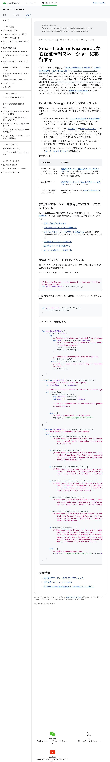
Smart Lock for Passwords (76, 68)
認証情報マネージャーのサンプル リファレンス (63, 578)
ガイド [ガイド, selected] (28, 15)
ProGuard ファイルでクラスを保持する (60, 228)
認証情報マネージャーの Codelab (58, 582)
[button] (15, 30)
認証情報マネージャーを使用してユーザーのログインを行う (69, 586)
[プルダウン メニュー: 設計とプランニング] (60, 3)
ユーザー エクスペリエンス (57, 151)
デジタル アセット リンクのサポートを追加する (64, 232)
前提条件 (43, 216)
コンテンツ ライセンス (74, 597)
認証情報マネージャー (78, 90)
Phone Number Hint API (91, 190)
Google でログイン (88, 129)
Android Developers (46, 40)
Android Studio (99, 3)
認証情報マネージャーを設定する (58, 242)
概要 (4, 15)
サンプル (16, 15)
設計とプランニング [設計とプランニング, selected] (49, 3)
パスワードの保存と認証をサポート (85, 119)
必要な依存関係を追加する (55, 223)
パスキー (71, 129)
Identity (20, 9)
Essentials (28, 3)
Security (7, 9)
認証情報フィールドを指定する (57, 246)
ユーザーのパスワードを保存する (58, 250)
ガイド (92, 40)
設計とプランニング (62, 40)
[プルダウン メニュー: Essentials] (36, 3)
